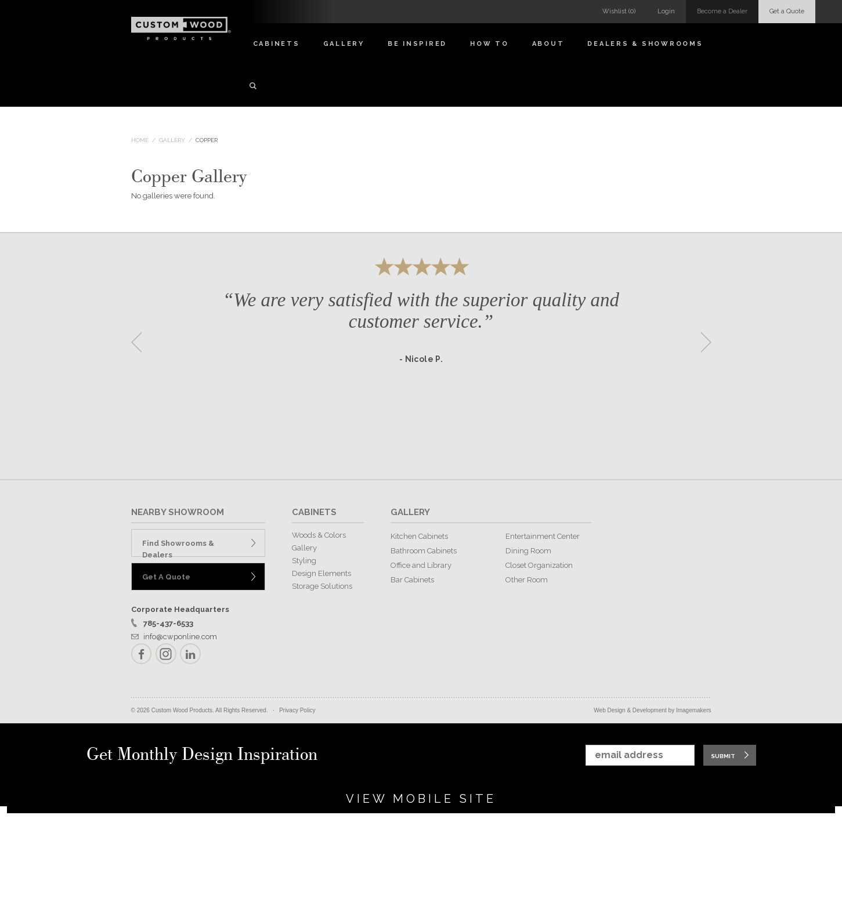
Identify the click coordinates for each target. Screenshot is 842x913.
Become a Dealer (722, 11)
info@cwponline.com (180, 636)
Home (140, 140)
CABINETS (314, 512)
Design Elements (321, 573)
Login (666, 11)
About (548, 44)
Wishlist (618, 11)
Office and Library (421, 565)
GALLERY (410, 512)
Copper (207, 140)
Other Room (526, 579)
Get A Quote (166, 577)
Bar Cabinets (412, 579)
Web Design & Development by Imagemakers (652, 710)
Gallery (343, 44)
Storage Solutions (322, 586)
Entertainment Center (542, 536)
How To (489, 44)
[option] (421, 338)
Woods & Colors (319, 535)
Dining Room (528, 550)
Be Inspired (417, 44)
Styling (304, 560)
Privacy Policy (297, 710)
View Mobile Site (421, 799)
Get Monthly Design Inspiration (201, 755)
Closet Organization (539, 565)
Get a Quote (786, 11)
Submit (723, 756)
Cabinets (276, 44)
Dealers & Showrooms (645, 44)
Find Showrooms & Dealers (178, 548)
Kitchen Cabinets (419, 536)
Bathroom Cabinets (424, 550)
